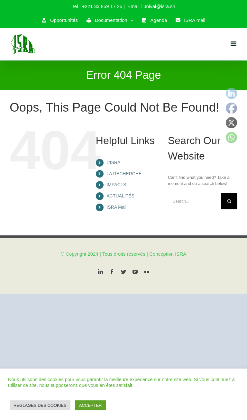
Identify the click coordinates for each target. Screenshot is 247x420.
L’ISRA (113, 162)
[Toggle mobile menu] (234, 44)
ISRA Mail (116, 207)
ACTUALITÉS (120, 195)
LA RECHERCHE (124, 173)
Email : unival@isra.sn (151, 6)
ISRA (180, 254)
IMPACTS (116, 184)
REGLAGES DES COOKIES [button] (40, 405)
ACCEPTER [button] (90, 405)
